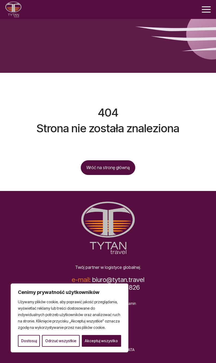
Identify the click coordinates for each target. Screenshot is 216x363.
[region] (69, 318)
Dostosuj (29, 340)
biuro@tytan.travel (108, 280)
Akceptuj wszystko (101, 340)
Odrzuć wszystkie (60, 340)
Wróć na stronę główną (108, 167)
